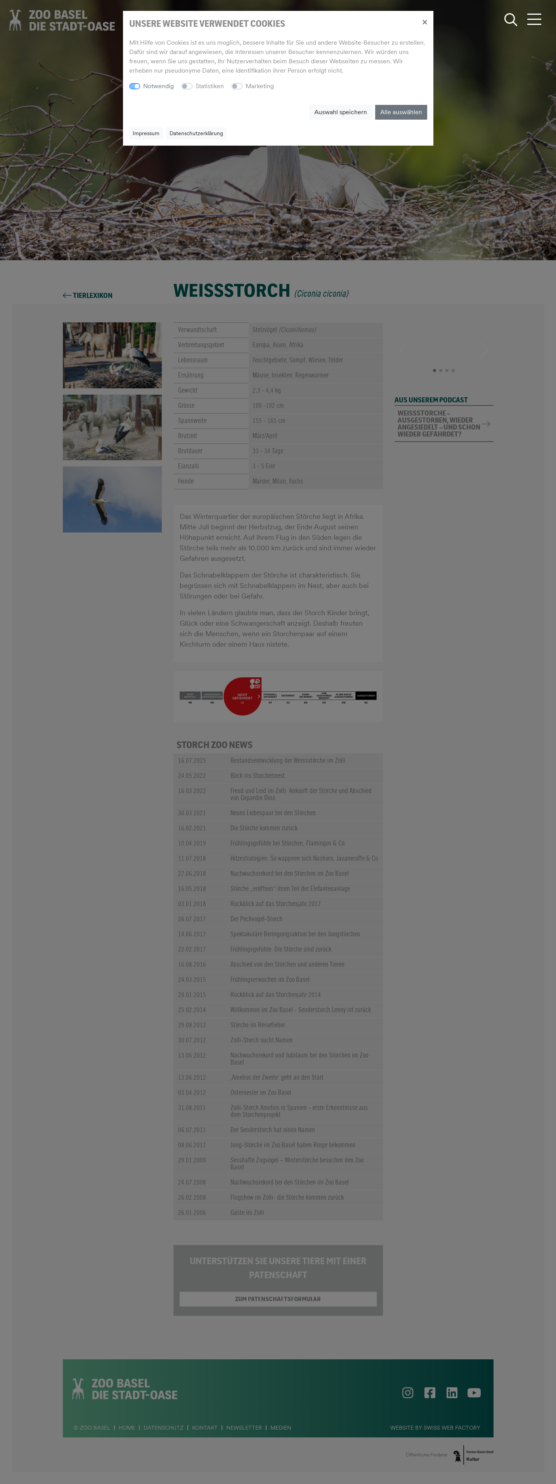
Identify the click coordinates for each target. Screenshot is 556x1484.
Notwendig (158, 86)
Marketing (260, 86)
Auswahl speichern (340, 112)
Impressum (146, 133)
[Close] (424, 22)
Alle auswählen (401, 112)
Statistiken (210, 86)
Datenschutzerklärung (196, 133)
